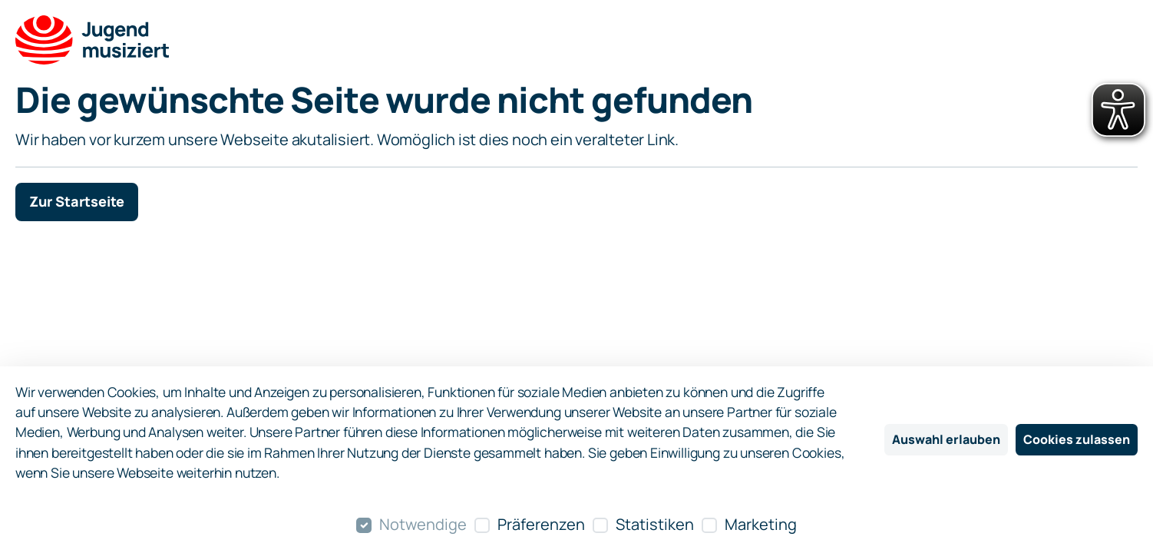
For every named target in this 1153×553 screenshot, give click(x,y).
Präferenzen (541, 524)
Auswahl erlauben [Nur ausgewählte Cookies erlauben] (946, 439)
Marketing (761, 524)
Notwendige (423, 524)
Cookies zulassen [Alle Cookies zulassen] (1076, 439)
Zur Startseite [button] (76, 201)
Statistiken (655, 524)
